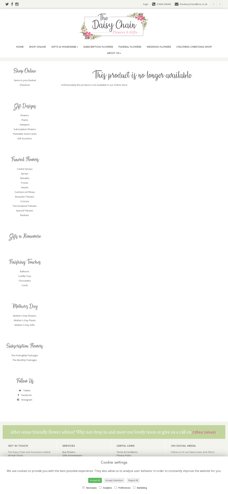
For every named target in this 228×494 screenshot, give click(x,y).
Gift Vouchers (24, 138)
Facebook (25, 395)
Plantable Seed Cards (25, 133)
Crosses (24, 201)
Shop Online (37, 47)
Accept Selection (114, 480)
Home (20, 47)
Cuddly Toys (24, 276)
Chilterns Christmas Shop (194, 47)
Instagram (24, 399)
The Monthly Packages (24, 360)
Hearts (24, 187)
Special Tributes (24, 210)
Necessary (89, 487)
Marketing (140, 487)
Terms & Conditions (127, 452)
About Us (114, 53)
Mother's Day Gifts (25, 325)
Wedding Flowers (159, 47)
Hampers (25, 124)
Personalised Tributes (25, 205)
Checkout (25, 84)
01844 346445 (204, 432)
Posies (24, 182)
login (145, 4)
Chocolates (25, 280)
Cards (25, 285)
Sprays (24, 173)
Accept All (95, 480)
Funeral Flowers (129, 47)
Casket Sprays (25, 168)
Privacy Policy (124, 455)
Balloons (24, 271)
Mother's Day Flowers (24, 315)
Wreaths (24, 178)
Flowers (24, 115)
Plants (24, 120)
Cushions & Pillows (25, 192)
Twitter (25, 390)
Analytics (105, 487)
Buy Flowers (68, 452)
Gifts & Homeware (64, 47)
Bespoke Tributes (24, 196)
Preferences (122, 487)
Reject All (133, 480)
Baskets (24, 215)
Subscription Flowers (98, 47)
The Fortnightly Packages (24, 355)
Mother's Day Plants (25, 320)
